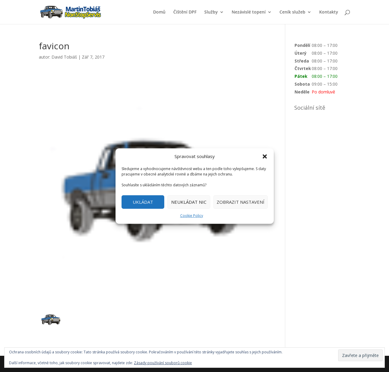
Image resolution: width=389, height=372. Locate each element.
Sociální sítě (309, 107)
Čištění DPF (184, 12)
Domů (159, 12)
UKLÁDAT (143, 202)
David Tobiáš (64, 57)
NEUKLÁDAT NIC (188, 202)
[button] (265, 157)
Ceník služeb (292, 12)
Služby (211, 12)
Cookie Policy (191, 215)
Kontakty (328, 12)
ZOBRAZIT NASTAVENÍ (240, 202)
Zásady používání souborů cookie (163, 362)
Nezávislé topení (249, 12)
